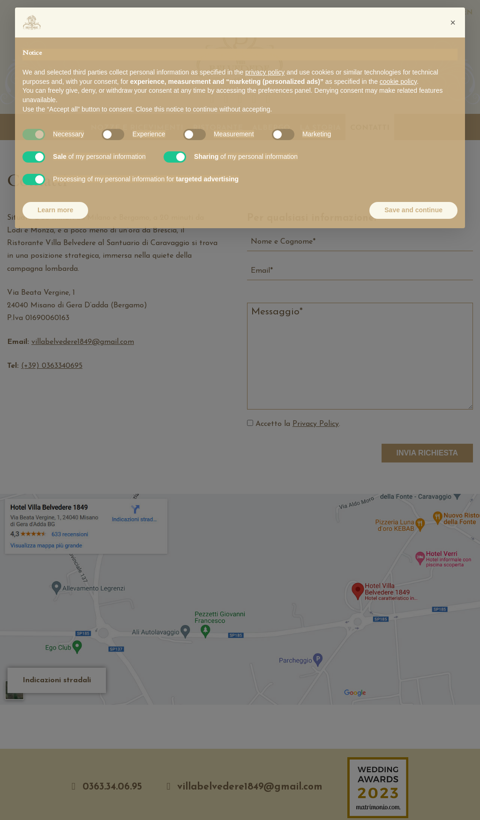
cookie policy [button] (398, 81)
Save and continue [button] (413, 210)
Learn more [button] (55, 210)
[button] (452, 22)
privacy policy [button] (265, 72)
